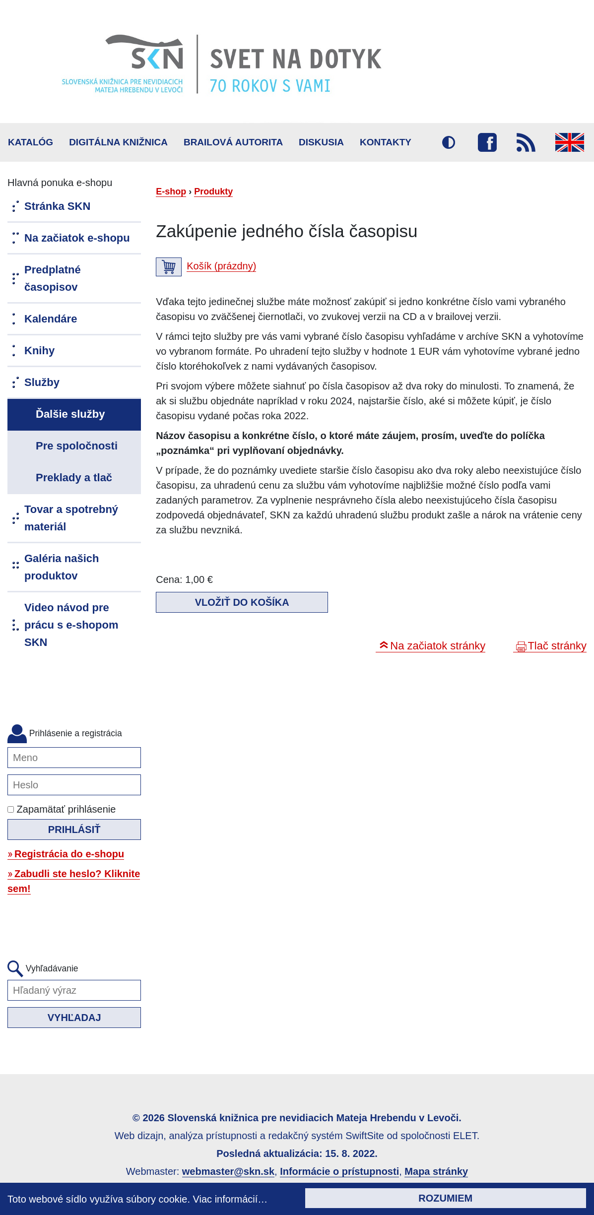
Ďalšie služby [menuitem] (70, 414)
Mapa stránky (436, 1171)
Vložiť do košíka (242, 602)
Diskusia (321, 142)
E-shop (171, 191)
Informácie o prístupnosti (339, 1171)
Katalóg (30, 142)
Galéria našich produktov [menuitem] (61, 567)
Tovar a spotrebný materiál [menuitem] (71, 518)
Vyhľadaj (74, 1017)
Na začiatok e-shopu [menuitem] (77, 238)
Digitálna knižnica (118, 142)
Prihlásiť (74, 829)
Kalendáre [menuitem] (50, 319)
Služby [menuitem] (42, 382)
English (569, 142)
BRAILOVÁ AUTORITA (233, 142)
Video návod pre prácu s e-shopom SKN (71, 624)
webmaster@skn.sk (228, 1171)
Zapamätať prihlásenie (61, 809)
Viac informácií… (230, 1199)
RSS (526, 142)
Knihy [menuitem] (39, 350)
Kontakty (385, 142)
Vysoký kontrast (448, 142)
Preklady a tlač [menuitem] (74, 477)
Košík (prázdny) (221, 265)
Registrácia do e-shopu (69, 853)
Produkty (213, 191)
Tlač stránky (557, 645)
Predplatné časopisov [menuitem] (52, 278)
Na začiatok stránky (437, 645)
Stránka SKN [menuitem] (57, 206)
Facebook (487, 142)
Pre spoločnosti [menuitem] (77, 446)
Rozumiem (445, 1198)
